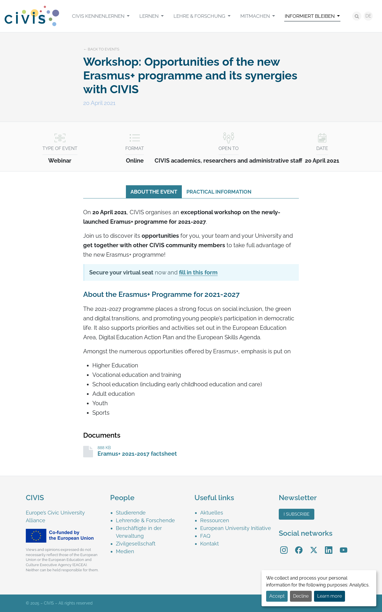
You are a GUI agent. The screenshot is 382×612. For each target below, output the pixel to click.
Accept (276, 596)
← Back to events (101, 49)
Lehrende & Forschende (145, 520)
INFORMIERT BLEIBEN (310, 16)
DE (368, 16)
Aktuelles (211, 513)
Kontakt (209, 544)
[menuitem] (100, 16)
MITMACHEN (255, 16)
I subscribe (296, 514)
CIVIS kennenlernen (99, 16)
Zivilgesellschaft (135, 544)
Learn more (329, 596)
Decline (301, 596)
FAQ (205, 536)
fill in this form (198, 272)
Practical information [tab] (219, 192)
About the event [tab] (153, 192)
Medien (125, 551)
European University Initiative (235, 528)
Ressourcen (214, 520)
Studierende (131, 513)
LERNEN (149, 16)
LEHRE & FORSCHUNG (200, 16)
